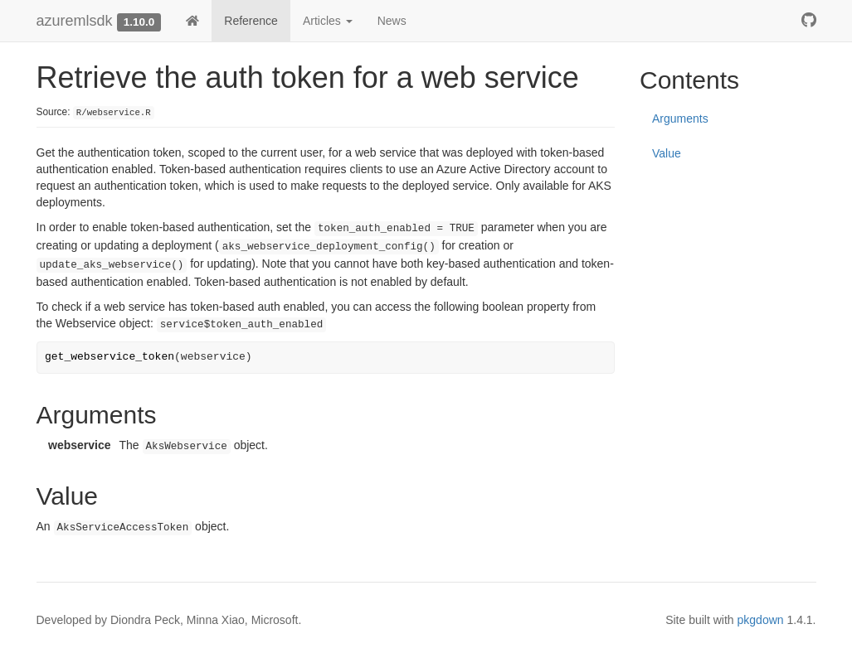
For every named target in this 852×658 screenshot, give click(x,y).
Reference (251, 20)
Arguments (680, 118)
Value (666, 153)
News (392, 20)
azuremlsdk (75, 20)
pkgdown (761, 620)
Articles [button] (328, 20)
